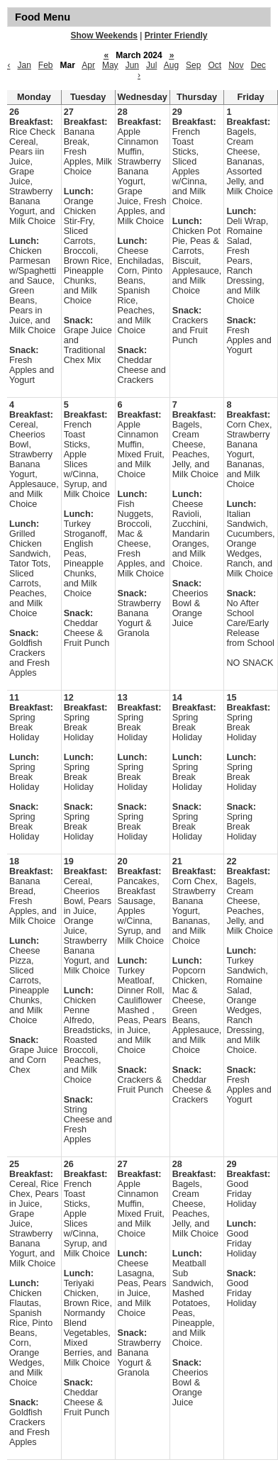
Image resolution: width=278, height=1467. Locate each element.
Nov (235, 65)
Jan (23, 65)
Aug (171, 65)
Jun (132, 65)
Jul (151, 65)
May (110, 65)
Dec (258, 65)
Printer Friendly (176, 35)
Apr (88, 65)
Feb (45, 65)
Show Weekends (104, 35)
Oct (214, 65)
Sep (193, 65)
